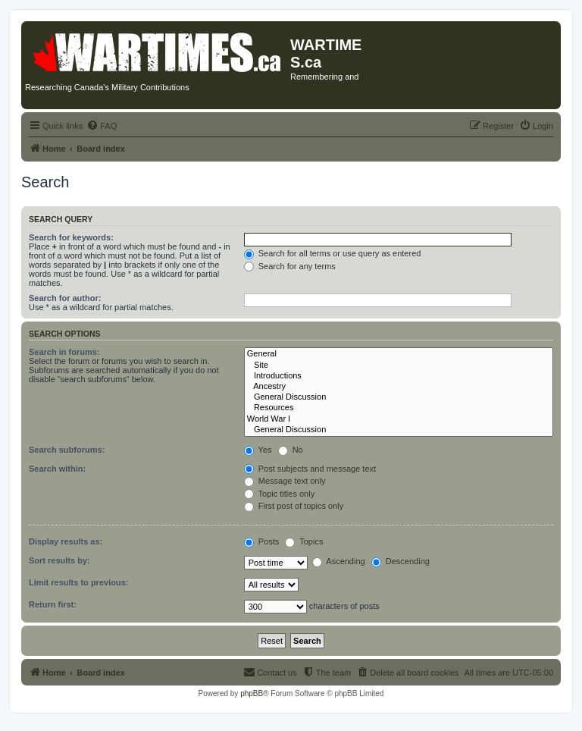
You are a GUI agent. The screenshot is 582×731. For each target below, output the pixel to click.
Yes (258, 449)
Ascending (338, 561)
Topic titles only (279, 493)
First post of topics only (294, 505)
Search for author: (65, 298)
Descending (400, 561)
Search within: (57, 468)
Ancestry (399, 386)
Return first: (53, 604)
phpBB (251, 693)
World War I (399, 419)
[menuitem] (101, 126)
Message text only (285, 480)
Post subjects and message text (310, 468)
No (290, 449)
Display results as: (65, 541)
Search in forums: (64, 351)
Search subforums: (67, 449)
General (399, 354)
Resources (399, 408)
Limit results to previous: (78, 582)
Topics (304, 541)
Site (399, 365)
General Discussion (399, 397)
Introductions (399, 376)
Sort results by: (59, 560)
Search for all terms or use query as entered (332, 253)
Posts (262, 541)
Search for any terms (290, 266)
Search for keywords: (71, 237)
